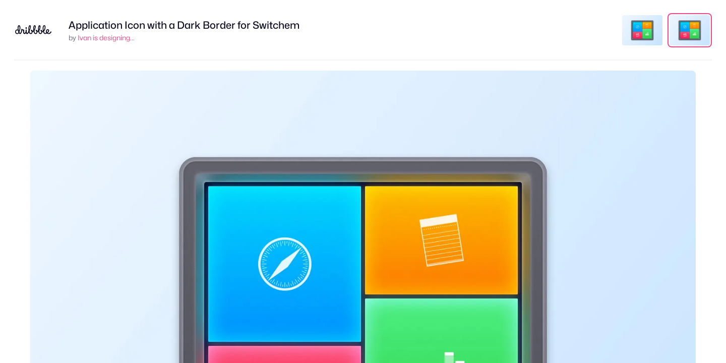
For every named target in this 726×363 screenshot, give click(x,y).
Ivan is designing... (106, 37)
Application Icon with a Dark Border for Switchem (184, 25)
